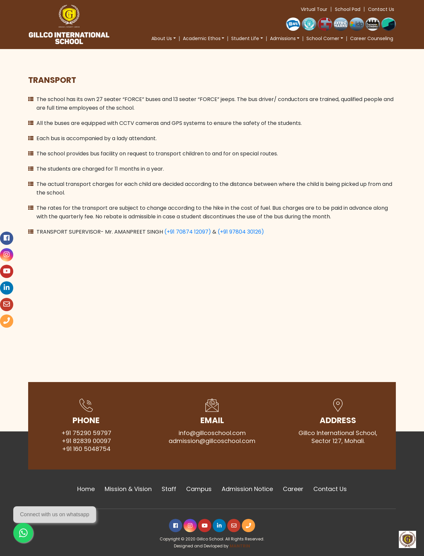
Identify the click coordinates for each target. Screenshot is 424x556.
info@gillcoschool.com (212, 433)
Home (86, 489)
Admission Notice (247, 489)
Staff (169, 489)
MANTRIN (240, 546)
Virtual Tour (314, 9)
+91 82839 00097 (86, 441)
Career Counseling (371, 38)
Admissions (283, 38)
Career (293, 489)
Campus (199, 489)
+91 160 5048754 (86, 449)
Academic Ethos (202, 38)
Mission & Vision (128, 489)
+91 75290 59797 (86, 433)
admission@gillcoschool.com (212, 441)
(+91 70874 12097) (187, 232)
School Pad (347, 9)
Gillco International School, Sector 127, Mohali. (337, 437)
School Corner (322, 38)
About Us (161, 38)
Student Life (245, 38)
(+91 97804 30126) (241, 232)
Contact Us (381, 9)
